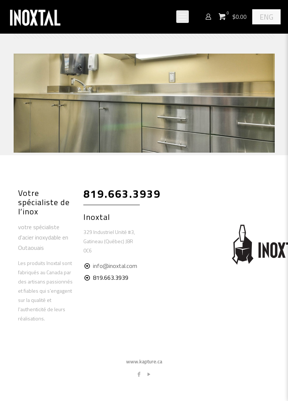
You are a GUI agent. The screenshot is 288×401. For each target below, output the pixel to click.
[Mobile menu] (182, 16)
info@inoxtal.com (115, 265)
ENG (266, 17)
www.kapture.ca (144, 361)
